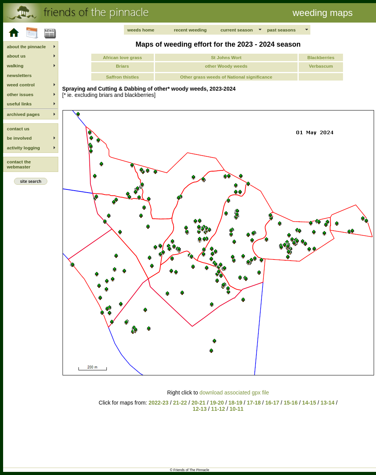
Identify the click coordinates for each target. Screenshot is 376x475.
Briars (122, 65)
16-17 (272, 403)
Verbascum (321, 65)
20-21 (198, 403)
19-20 (217, 403)
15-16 (291, 403)
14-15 (310, 403)
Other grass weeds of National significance (226, 76)
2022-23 (158, 403)
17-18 (254, 403)
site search (30, 181)
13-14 (328, 403)
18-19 (235, 403)
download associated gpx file (234, 392)
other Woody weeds (226, 65)
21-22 (180, 403)
